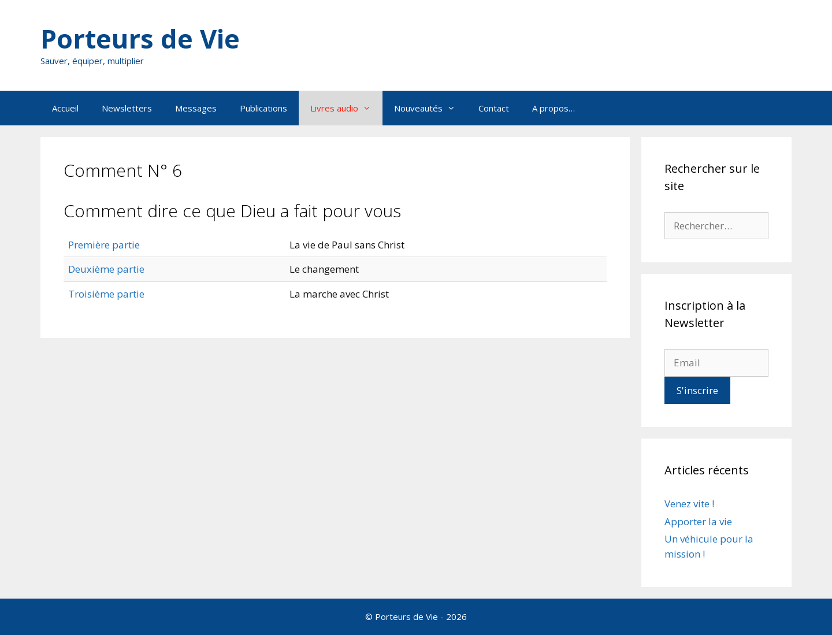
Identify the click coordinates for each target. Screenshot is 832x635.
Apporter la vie (698, 521)
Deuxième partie (106, 269)
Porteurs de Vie (140, 38)
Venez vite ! (689, 503)
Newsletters (127, 108)
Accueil (65, 108)
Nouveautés (430, 108)
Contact (493, 108)
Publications (263, 108)
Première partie (104, 244)
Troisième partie (106, 293)
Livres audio (346, 108)
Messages (196, 108)
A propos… (553, 108)
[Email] (716, 363)
